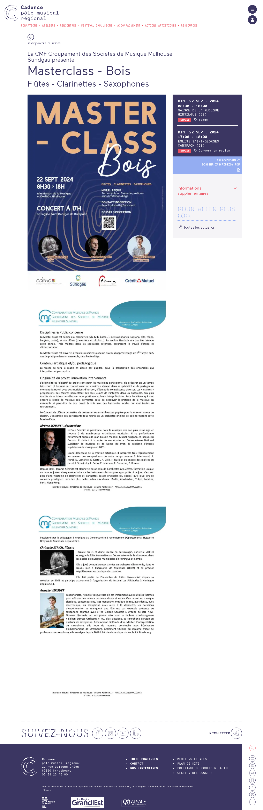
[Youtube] (123, 733)
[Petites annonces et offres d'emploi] (252, 773)
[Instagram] (110, 733)
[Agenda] (252, 766)
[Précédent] (31, 37)
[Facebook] (97, 733)
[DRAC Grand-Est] (48, 802)
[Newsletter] (225, 733)
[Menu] (252, 9)
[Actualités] (252, 794)
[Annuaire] (252, 780)
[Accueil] (40, 13)
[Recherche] (252, 748)
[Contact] (252, 758)
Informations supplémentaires (207, 190)
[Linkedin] (135, 733)
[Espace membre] (252, 787)
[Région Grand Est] (87, 802)
